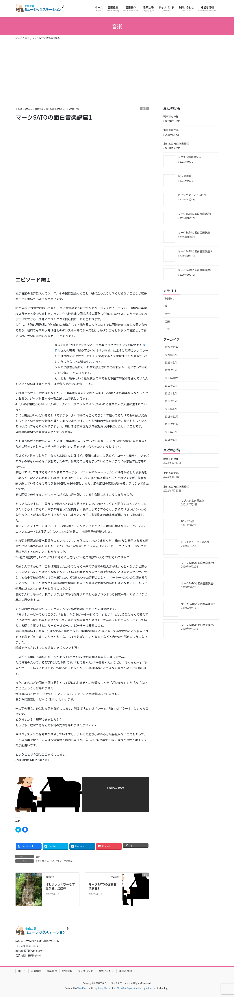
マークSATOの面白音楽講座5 (194, 213)
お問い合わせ (106, 971)
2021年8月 (171, 355)
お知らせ (170, 298)
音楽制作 (52, 971)
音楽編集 (36, 971)
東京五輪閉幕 (171, 130)
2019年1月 (171, 409)
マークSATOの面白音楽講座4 (194, 232)
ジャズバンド (85, 971)
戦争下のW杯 (170, 116)
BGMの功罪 (184, 176)
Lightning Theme (102, 987)
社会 (167, 314)
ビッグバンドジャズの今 (192, 195)
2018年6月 (171, 439)
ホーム (22, 971)
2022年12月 (171, 347)
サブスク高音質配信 (189, 157)
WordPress (82, 987)
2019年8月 (171, 393)
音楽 (144, 108)
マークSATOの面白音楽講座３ (195, 251)
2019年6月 (171, 401)
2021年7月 (171, 362)
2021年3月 (171, 370)
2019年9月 (171, 385)
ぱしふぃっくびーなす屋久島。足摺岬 (60, 886)
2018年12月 (171, 416)
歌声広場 (67, 971)
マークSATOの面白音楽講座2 (103, 886)
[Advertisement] (117, 68)
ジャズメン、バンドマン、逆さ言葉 (55, 860)
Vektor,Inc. (151, 987)
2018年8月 (171, 432)
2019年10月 (171, 378)
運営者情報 (125, 971)
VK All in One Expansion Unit (128, 987)
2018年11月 (171, 424)
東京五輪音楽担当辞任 (176, 143)
